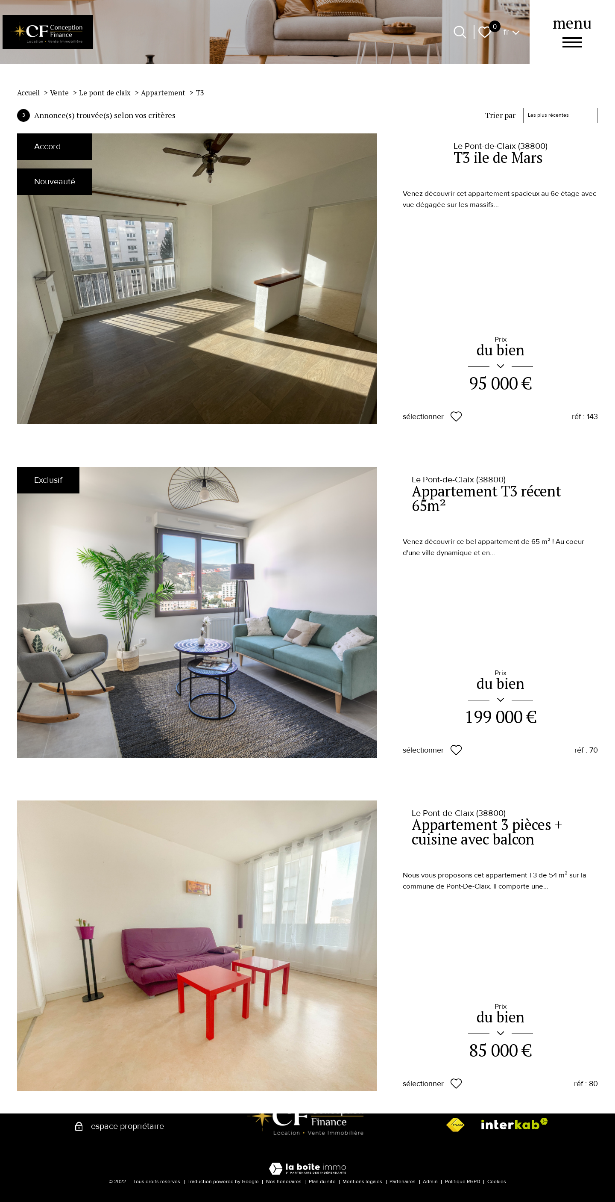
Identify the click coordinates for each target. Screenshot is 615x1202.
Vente (59, 92)
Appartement (163, 92)
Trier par (500, 115)
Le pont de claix (105, 92)
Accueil (28, 92)
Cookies (496, 1181)
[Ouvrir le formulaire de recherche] (460, 32)
